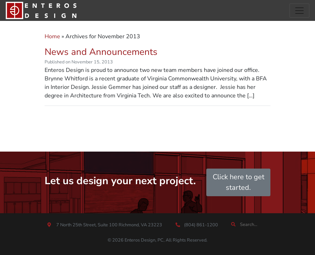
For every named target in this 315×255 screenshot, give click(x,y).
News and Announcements (101, 52)
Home (52, 36)
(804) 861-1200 (200, 225)
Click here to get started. (238, 182)
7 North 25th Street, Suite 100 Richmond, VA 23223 (109, 225)
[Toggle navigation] (299, 11)
